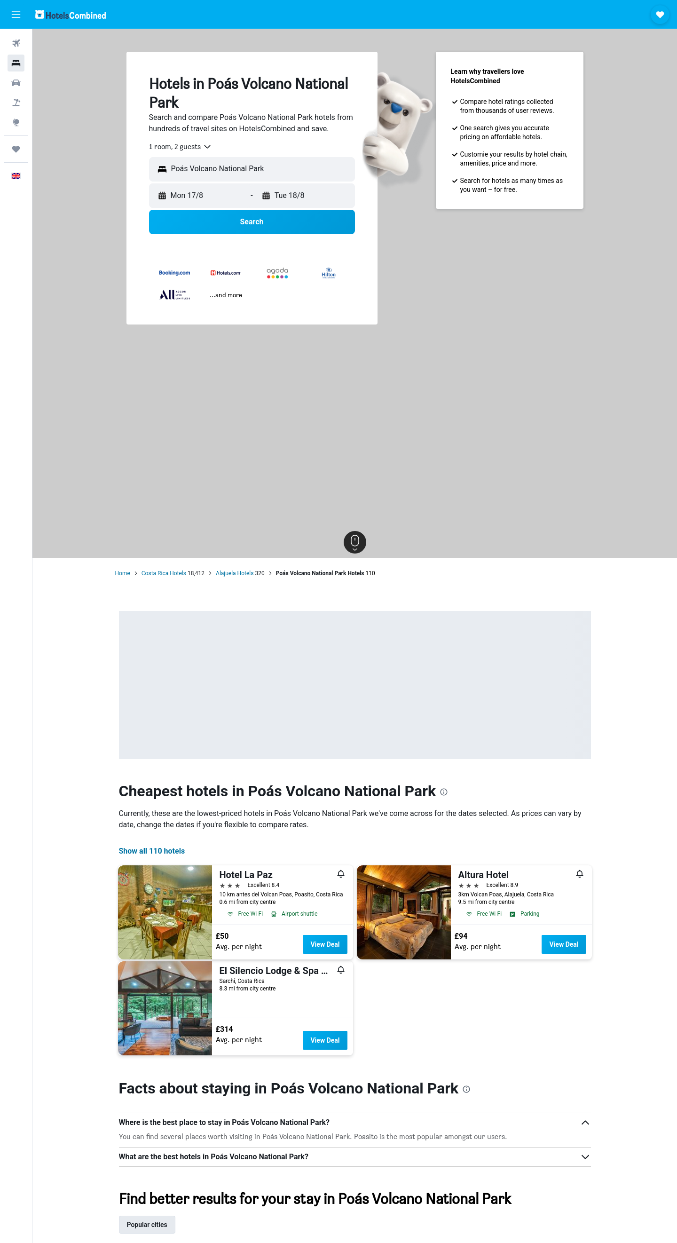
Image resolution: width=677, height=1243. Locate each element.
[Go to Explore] (16, 122)
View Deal (324, 944)
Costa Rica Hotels (164, 573)
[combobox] (180, 146)
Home (122, 573)
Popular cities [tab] (147, 1224)
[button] (16, 14)
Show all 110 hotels (152, 851)
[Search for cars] (16, 82)
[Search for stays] (16, 63)
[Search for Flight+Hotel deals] (16, 102)
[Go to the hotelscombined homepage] (70, 14)
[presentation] (444, 792)
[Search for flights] (16, 43)
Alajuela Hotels (234, 573)
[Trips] (16, 149)
